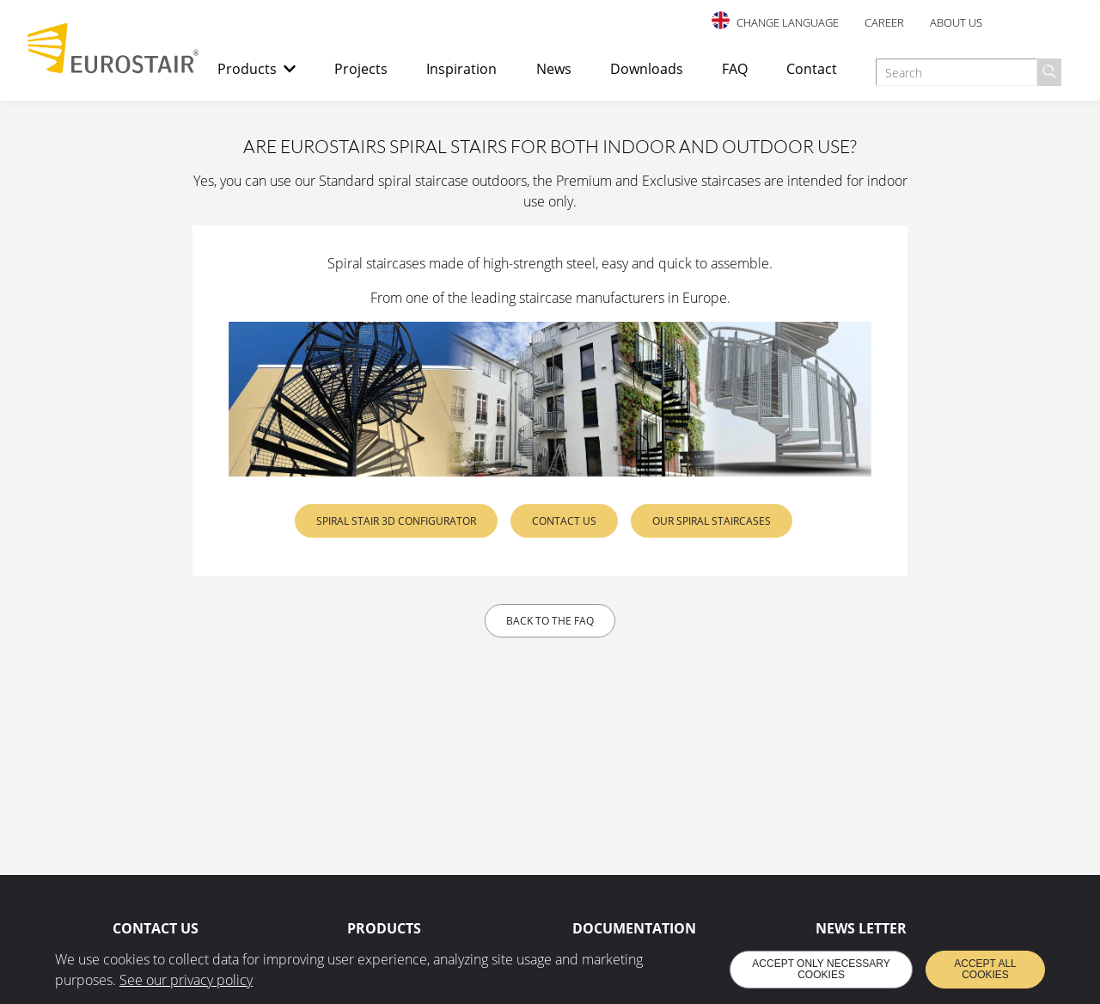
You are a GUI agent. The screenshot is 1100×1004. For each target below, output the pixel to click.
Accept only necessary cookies (821, 969)
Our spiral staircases (711, 521)
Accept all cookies (985, 969)
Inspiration (461, 68)
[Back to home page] (113, 68)
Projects (361, 68)
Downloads (646, 68)
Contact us (564, 521)
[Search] (1049, 72)
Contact (811, 68)
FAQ (735, 68)
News (553, 68)
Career (884, 22)
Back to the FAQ (550, 620)
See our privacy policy (186, 979)
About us (956, 22)
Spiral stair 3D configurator (396, 521)
